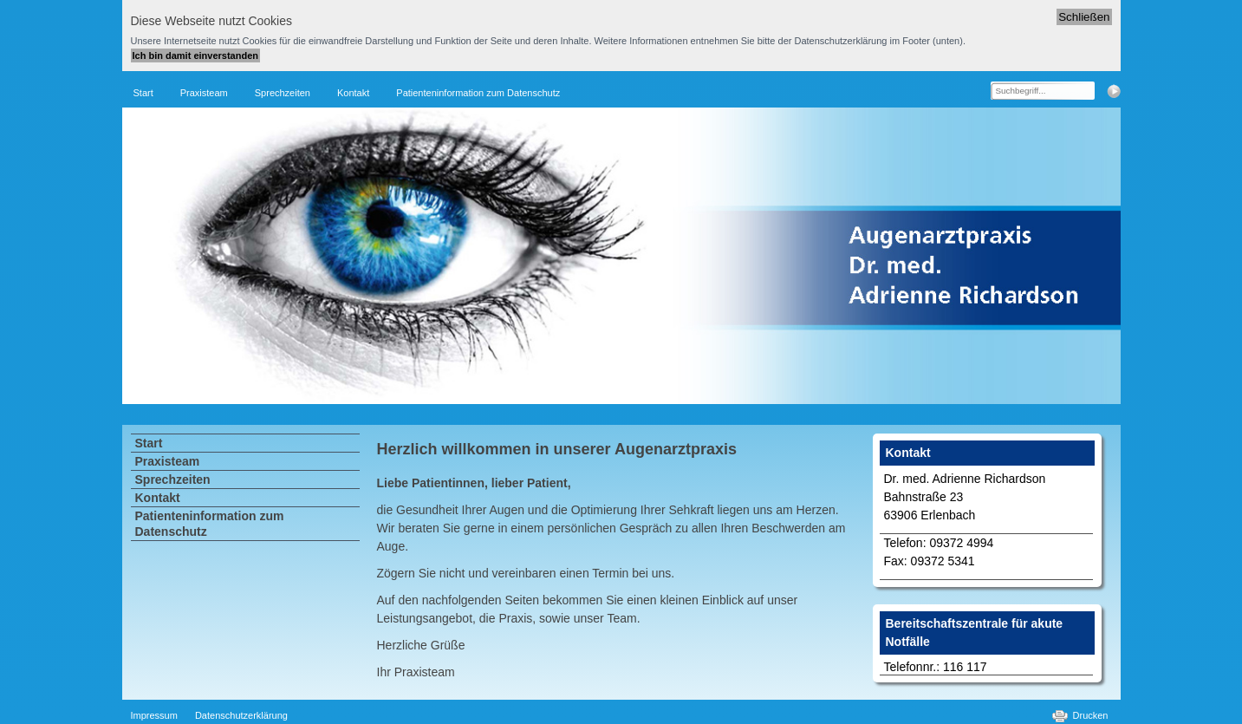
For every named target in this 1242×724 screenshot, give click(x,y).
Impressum (154, 715)
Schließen (1083, 16)
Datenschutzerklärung (241, 715)
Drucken (1091, 715)
